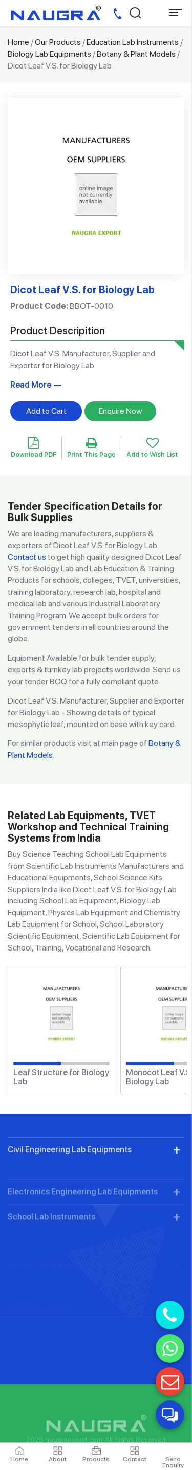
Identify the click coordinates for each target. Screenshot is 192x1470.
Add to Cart (46, 411)
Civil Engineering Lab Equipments (70, 1191)
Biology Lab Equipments (49, 54)
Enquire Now (120, 411)
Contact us (27, 557)
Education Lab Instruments (133, 42)
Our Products (58, 42)
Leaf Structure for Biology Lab (61, 1077)
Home (18, 42)
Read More (30, 385)
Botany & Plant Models (136, 54)
